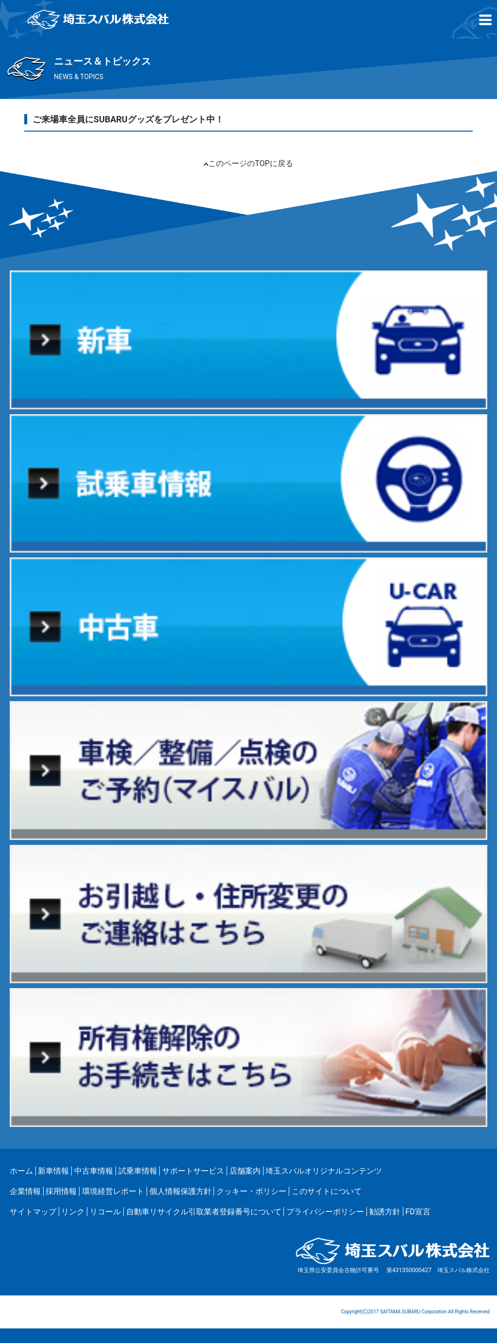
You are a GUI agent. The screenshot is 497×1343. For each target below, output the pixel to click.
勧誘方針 (384, 1211)
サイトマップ (33, 1211)
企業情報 (25, 1191)
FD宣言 (417, 1211)
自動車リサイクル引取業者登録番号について (204, 1211)
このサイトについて (327, 1191)
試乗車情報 (137, 1170)
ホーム (21, 1170)
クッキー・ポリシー (251, 1191)
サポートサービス (193, 1170)
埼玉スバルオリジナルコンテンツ (323, 1170)
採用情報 (61, 1191)
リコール (105, 1211)
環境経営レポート (113, 1191)
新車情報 (53, 1170)
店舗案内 (245, 1170)
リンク (72, 1211)
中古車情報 (93, 1170)
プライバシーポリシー (325, 1211)
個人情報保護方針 (180, 1191)
